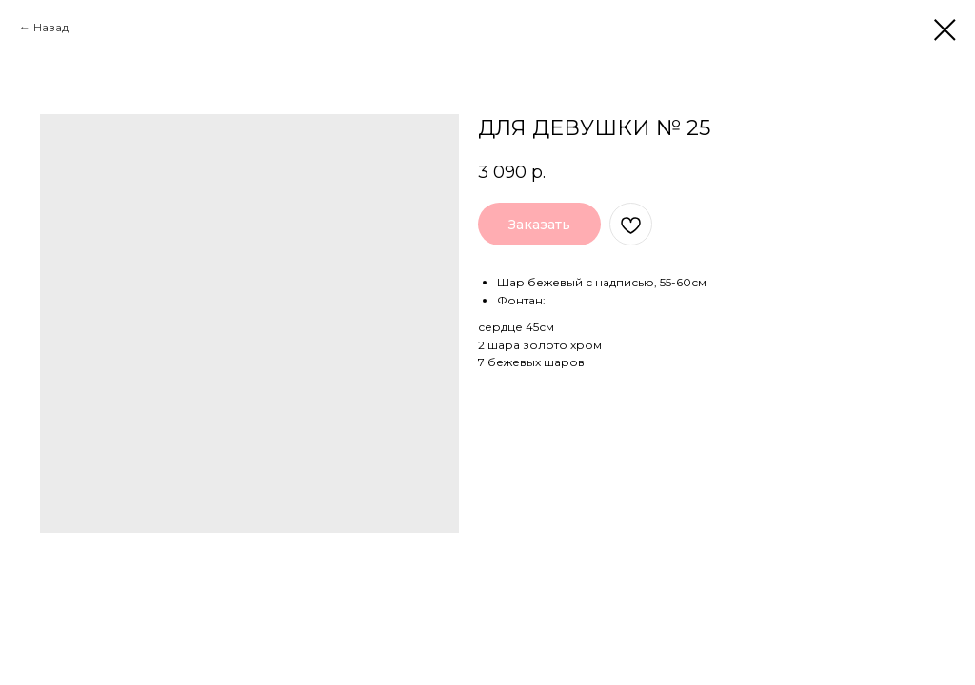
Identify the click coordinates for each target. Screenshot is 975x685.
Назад (51, 27)
